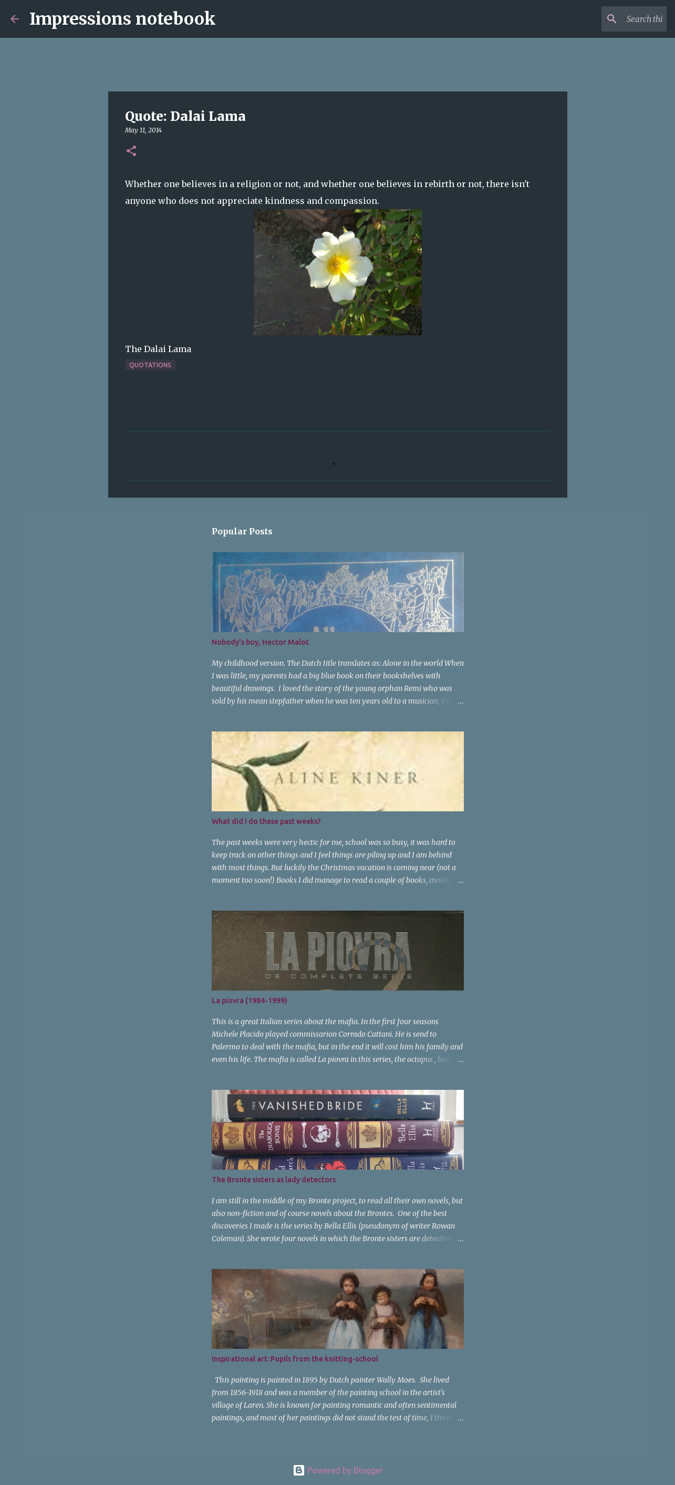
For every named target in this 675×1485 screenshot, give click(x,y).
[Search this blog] (611, 19)
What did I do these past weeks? (266, 821)
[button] (131, 152)
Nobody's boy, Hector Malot (260, 642)
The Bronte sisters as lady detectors (274, 1179)
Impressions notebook (122, 18)
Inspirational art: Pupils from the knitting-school (295, 1359)
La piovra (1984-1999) (249, 1000)
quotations (150, 365)
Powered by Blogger (338, 1470)
